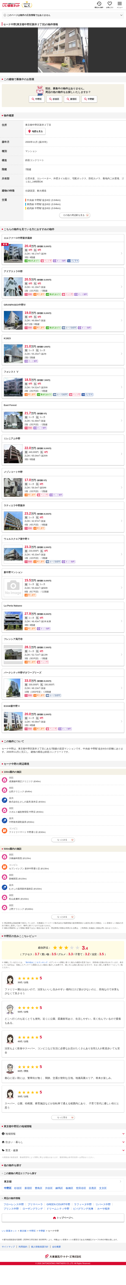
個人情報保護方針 (39, 1246)
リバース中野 (103, 1204)
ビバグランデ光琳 (83, 1208)
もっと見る (62, 1117)
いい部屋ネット (9, 1231)
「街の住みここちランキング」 (36, 962)
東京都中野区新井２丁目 (38, 124)
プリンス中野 (11, 1208)
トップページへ (65, 1217)
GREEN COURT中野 (58, 1204)
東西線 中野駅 (34, 204)
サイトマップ (8, 1246)
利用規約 (23, 1246)
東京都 (8, 1181)
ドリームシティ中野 (58, 1208)
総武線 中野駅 (34, 208)
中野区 (38, 99)
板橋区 (69, 1188)
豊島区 (38, 1188)
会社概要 (56, 1246)
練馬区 (59, 1188)
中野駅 (91, 99)
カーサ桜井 (103, 1208)
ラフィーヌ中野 (83, 1204)
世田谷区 (81, 1188)
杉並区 (56, 99)
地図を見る (35, 131)
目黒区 (92, 1188)
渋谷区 (49, 1188)
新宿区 (73, 99)
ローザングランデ (33, 1208)
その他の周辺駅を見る (74, 215)
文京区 (103, 1188)
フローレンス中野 (14, 1204)
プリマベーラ (35, 1204)
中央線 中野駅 (34, 200)
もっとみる (62, 840)
